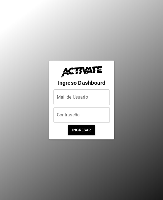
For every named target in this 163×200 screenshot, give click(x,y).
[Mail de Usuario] (81, 97)
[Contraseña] (81, 115)
